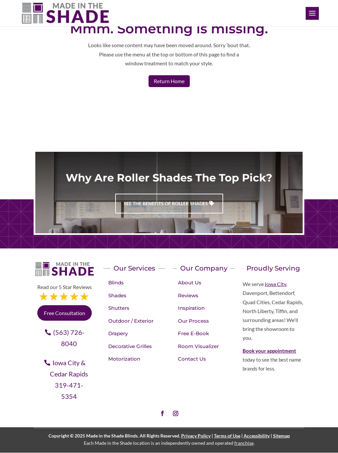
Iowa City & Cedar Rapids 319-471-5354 (69, 379)
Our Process (193, 321)
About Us (189, 282)
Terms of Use (227, 435)
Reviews (188, 295)
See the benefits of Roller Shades (166, 203)
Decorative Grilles (130, 346)
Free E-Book (193, 333)
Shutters (118, 308)
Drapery (118, 333)
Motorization (124, 359)
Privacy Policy (196, 435)
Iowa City (275, 284)
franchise (244, 443)
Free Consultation (64, 313)
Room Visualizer (198, 346)
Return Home (169, 81)
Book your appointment (269, 351)
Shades (117, 295)
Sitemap (281, 435)
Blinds (116, 282)
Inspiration (191, 308)
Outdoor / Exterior (130, 321)
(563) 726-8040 (68, 337)
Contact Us (192, 359)
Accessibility (257, 435)
